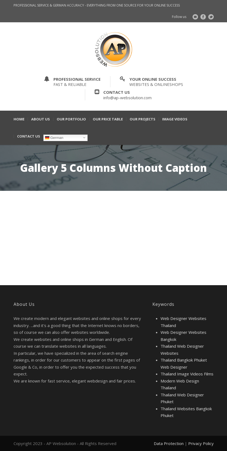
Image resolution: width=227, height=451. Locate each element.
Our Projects (142, 119)
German (54, 137)
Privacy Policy (201, 443)
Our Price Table (108, 119)
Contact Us (28, 136)
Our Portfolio (71, 119)
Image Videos (174, 119)
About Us (40, 119)
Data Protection (169, 443)
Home (19, 119)
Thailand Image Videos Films (187, 374)
